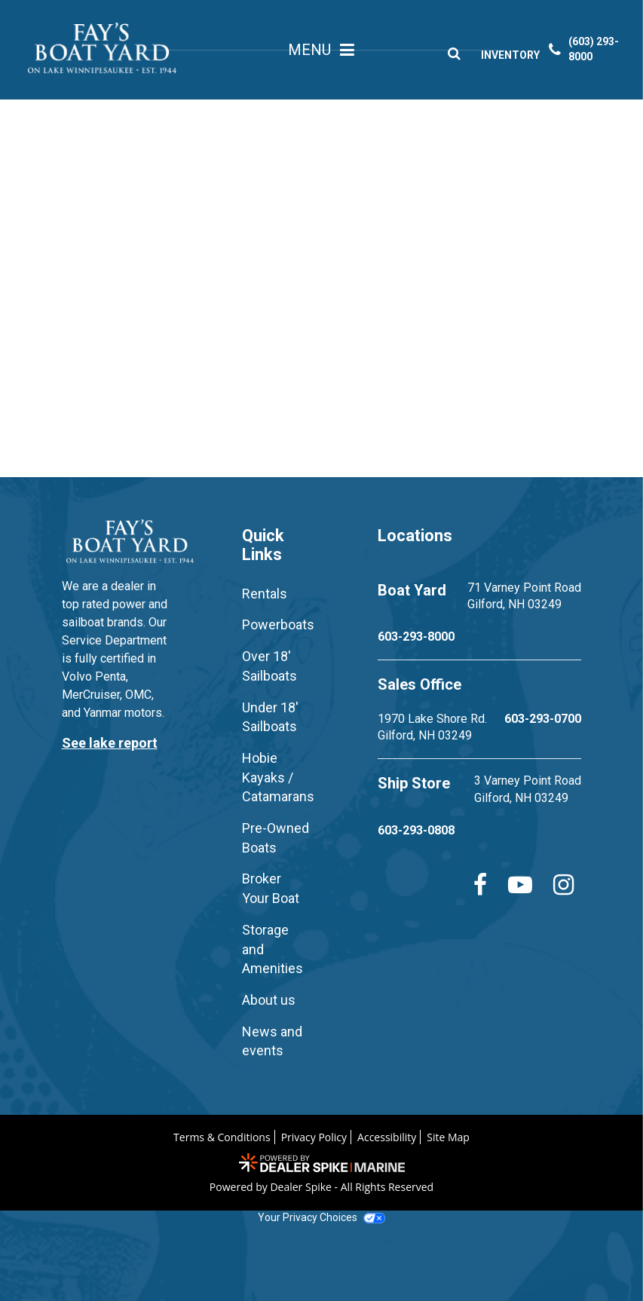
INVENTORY (514, 57)
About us (268, 1000)
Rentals (264, 594)
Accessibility (386, 1137)
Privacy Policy (314, 1137)
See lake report (110, 743)
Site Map (448, 1137)
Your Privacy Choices (321, 1217)
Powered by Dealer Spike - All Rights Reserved (321, 1187)
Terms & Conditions (222, 1137)
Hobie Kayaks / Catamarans (278, 777)
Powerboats (278, 624)
